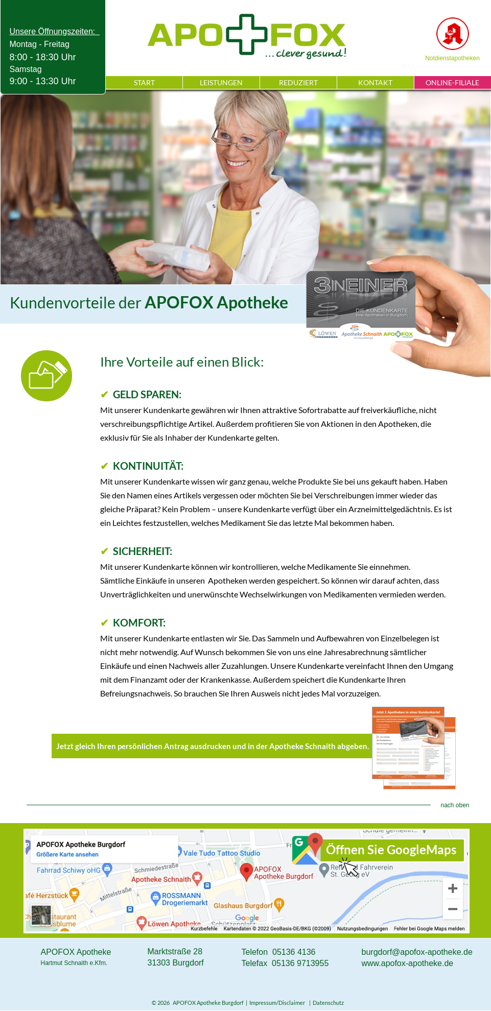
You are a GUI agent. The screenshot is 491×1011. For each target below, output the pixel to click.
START (144, 82)
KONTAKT (375, 82)
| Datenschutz (325, 1002)
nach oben (454, 805)
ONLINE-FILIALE (452, 82)
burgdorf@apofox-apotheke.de (417, 952)
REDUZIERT (298, 82)
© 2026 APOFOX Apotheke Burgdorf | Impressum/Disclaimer (229, 1002)
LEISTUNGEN (221, 82)
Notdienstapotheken (452, 58)
